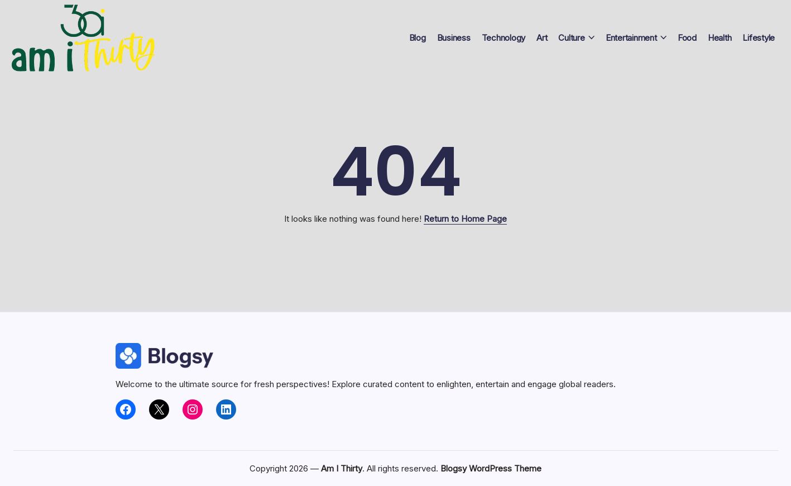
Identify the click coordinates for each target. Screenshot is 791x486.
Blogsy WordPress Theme (490, 468)
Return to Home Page (465, 218)
